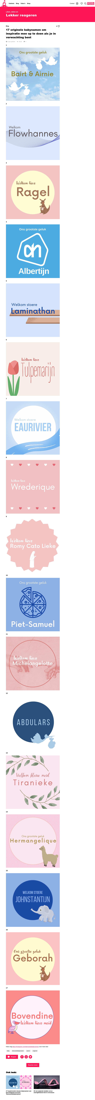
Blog (17, 3)
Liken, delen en (12, 12)
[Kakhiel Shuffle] (90, 3)
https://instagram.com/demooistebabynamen (25, 1046)
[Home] (4, 3)
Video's (23, 3)
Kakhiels (11, 3)
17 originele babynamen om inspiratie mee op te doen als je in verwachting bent (31, 33)
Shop (28, 3)
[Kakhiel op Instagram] (77, 4)
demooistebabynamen (18, 1051)
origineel (35, 1051)
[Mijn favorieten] (81, 4)
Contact (72, 3)
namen (28, 1051)
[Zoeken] (85, 4)
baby (8, 1051)
